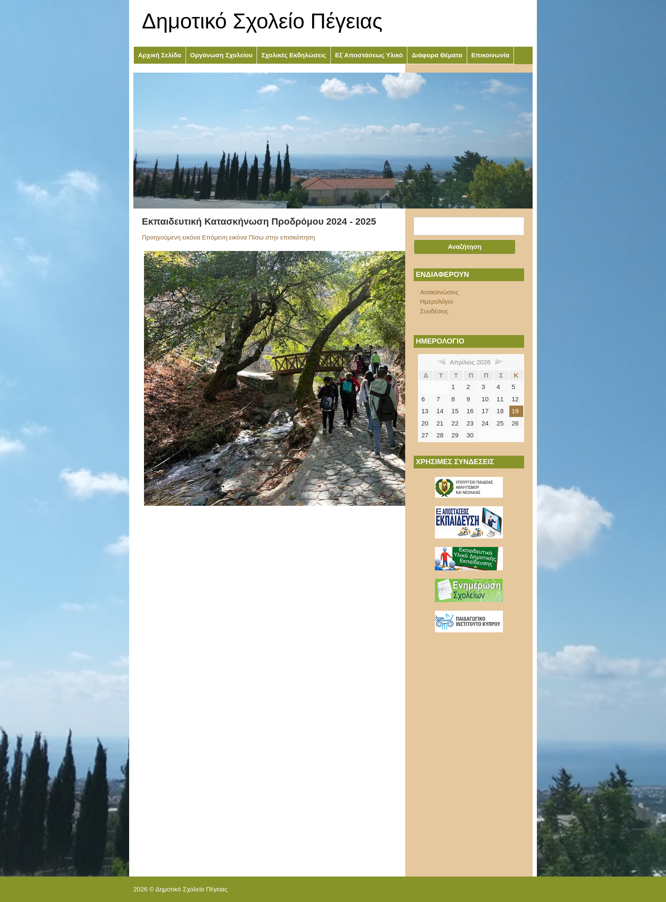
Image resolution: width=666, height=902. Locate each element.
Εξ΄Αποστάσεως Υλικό (369, 55)
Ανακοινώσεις (439, 292)
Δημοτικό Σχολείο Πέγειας (262, 21)
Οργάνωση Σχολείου (221, 55)
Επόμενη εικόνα (224, 237)
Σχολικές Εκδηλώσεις (293, 55)
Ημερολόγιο (436, 301)
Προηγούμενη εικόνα (171, 237)
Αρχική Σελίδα (159, 55)
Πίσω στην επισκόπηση (282, 237)
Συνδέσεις (434, 311)
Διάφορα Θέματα (437, 55)
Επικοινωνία (490, 55)
